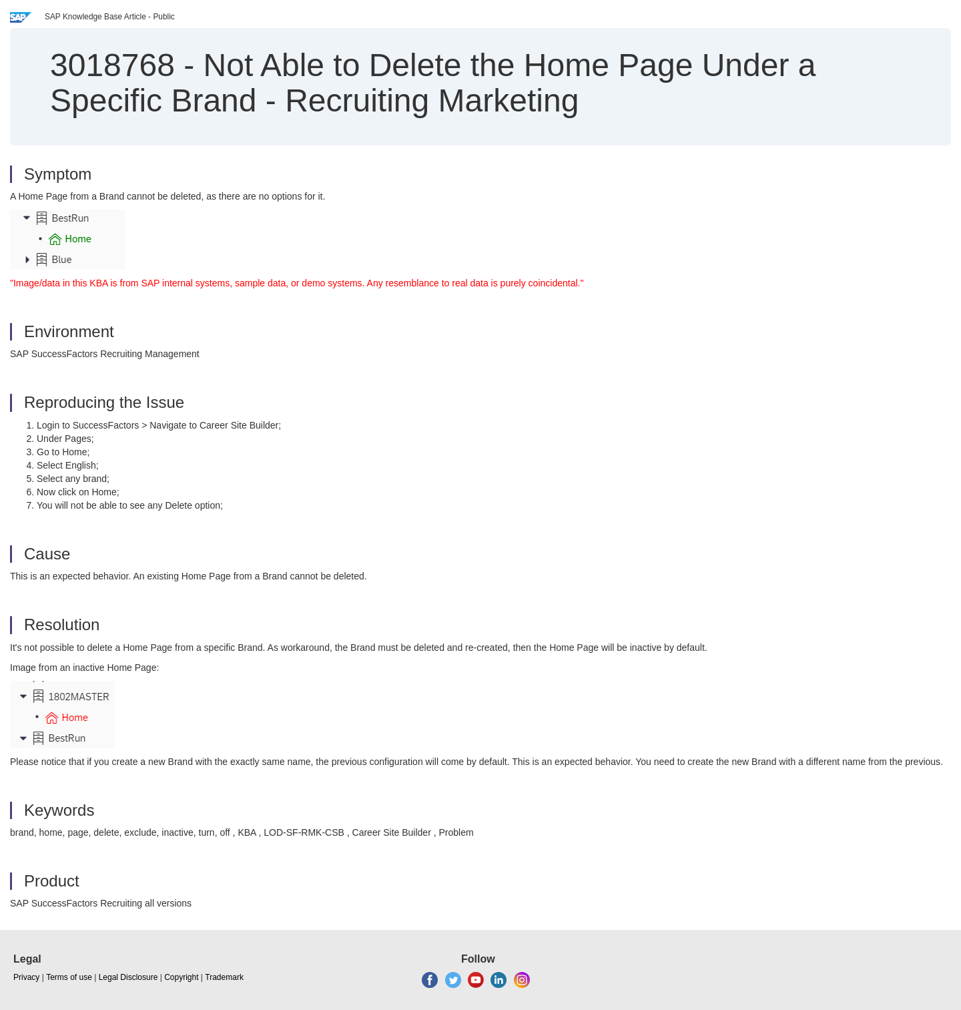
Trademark (224, 977)
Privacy (26, 977)
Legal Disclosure (128, 977)
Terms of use (69, 977)
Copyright (181, 977)
